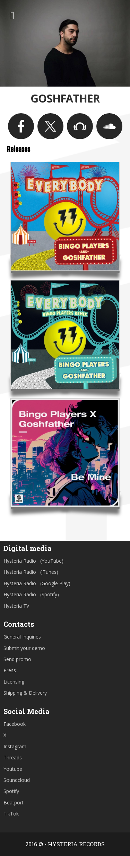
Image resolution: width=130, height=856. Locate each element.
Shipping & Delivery (25, 692)
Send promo (17, 659)
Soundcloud (16, 780)
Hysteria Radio (19, 561)
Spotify (11, 791)
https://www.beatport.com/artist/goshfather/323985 (80, 126)
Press (9, 670)
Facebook (14, 724)
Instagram (14, 746)
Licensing (13, 681)
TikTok (11, 813)
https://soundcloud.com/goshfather (109, 126)
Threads (12, 757)
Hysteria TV (16, 606)
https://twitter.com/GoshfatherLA (50, 126)
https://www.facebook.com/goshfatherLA (21, 126)
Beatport (13, 802)
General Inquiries (22, 636)
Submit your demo (24, 648)
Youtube (12, 769)
